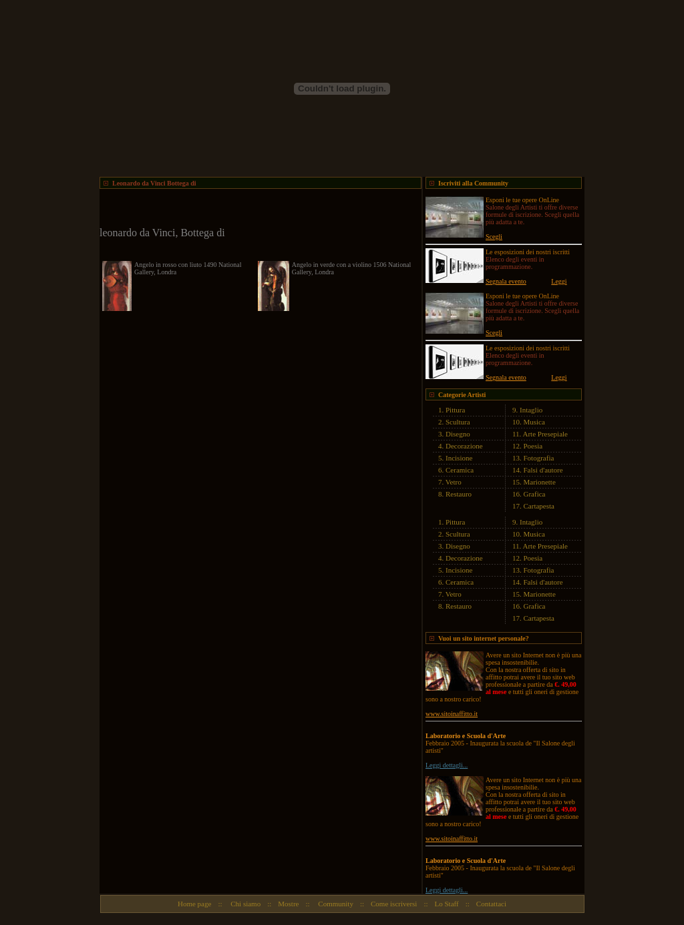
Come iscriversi (394, 904)
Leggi (558, 281)
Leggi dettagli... (446, 765)
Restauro (459, 494)
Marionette (540, 482)
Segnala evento (506, 281)
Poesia (533, 446)
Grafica (535, 494)
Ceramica (460, 470)
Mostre (288, 904)
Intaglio (531, 410)
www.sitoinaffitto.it (451, 713)
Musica (534, 422)
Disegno (458, 434)
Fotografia (539, 458)
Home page (194, 904)
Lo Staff (447, 904)
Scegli (494, 236)
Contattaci (491, 904)
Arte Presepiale (545, 434)
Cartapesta (539, 506)
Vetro (454, 482)
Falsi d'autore (543, 470)
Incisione (459, 458)
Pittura (455, 410)
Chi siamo (245, 904)
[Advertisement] (256, 209)
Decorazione (464, 446)
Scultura (458, 422)
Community (335, 904)
